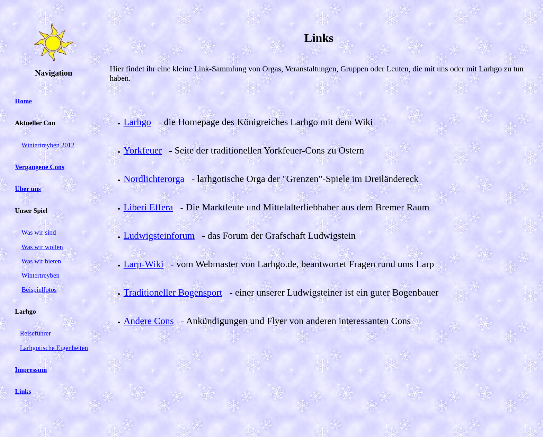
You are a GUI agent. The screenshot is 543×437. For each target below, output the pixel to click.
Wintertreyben (40, 275)
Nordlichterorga (154, 178)
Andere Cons (149, 320)
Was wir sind (38, 232)
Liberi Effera (148, 207)
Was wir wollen (42, 247)
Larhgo (137, 121)
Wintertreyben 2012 (47, 145)
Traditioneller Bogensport (173, 292)
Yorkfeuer (143, 150)
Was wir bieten (41, 261)
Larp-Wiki (143, 264)
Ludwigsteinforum (159, 235)
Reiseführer (35, 333)
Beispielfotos (38, 289)
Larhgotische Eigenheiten (54, 347)
